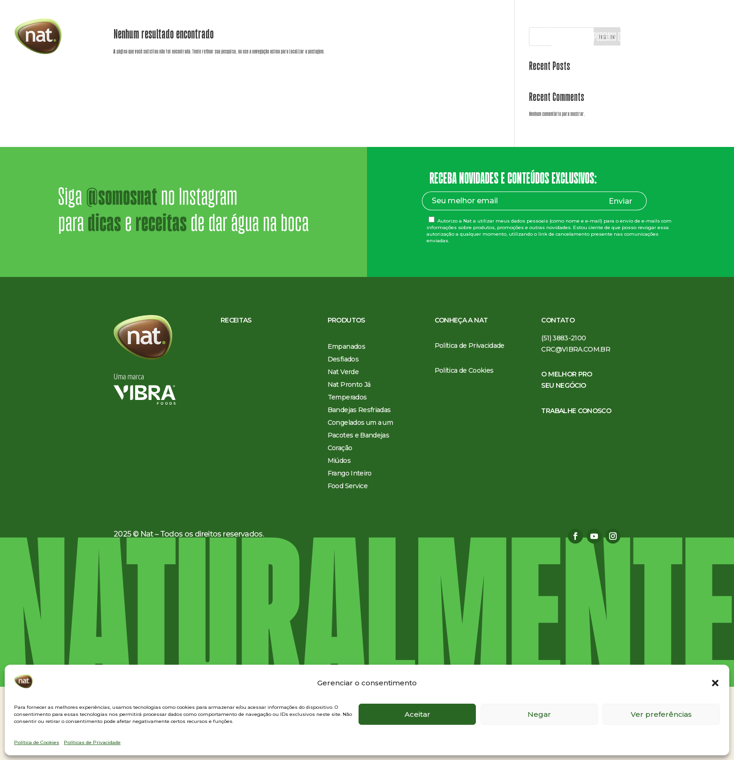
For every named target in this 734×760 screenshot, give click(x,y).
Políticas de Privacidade (92, 742)
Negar (539, 714)
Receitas (273, 38)
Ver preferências (661, 714)
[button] (715, 683)
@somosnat (121, 270)
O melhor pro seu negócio (434, 38)
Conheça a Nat (364, 38)
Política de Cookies (36, 742)
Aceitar (417, 714)
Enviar (620, 274)
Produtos (310, 38)
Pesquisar (607, 110)
